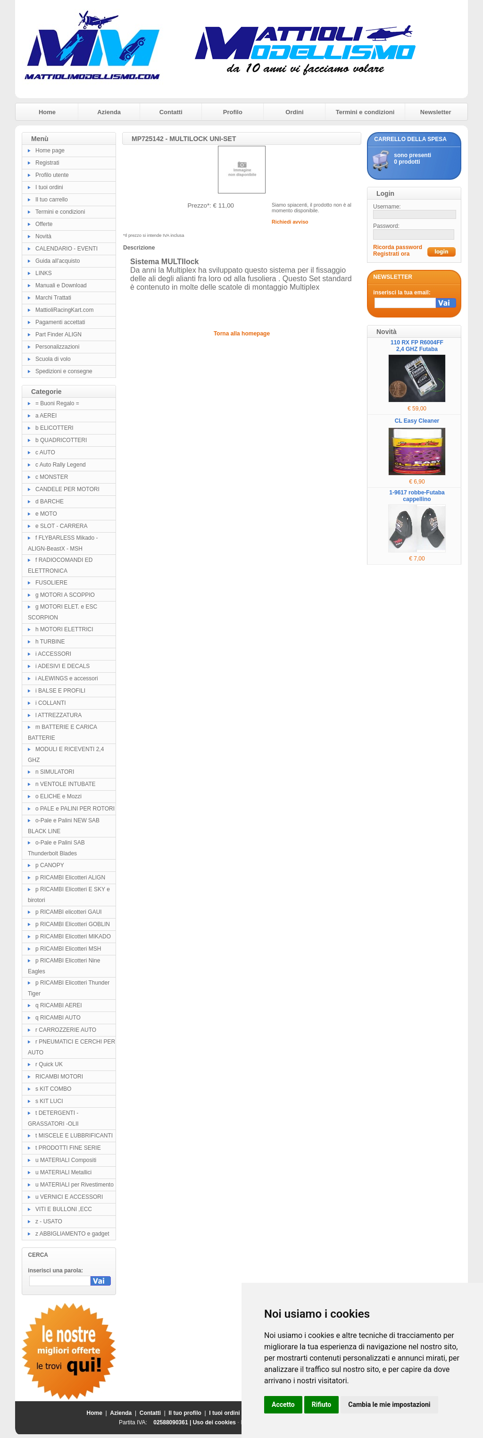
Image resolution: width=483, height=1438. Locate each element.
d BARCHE (49, 501)
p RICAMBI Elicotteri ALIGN (70, 877)
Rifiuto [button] (322, 1404)
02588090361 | (172, 1422)
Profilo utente (52, 175)
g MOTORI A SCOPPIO (65, 595)
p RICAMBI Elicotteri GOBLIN (72, 924)
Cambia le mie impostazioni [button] (389, 1404)
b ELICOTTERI (54, 428)
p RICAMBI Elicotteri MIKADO (73, 936)
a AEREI (46, 415)
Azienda (109, 112)
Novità (43, 236)
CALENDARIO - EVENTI (66, 248)
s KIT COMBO (53, 1089)
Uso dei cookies (214, 1422)
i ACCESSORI (53, 654)
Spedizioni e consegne (63, 371)
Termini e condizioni (365, 112)
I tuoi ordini (49, 187)
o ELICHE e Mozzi (58, 796)
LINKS (43, 273)
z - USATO (48, 1221)
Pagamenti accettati (60, 322)
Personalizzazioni (57, 346)
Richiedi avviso (290, 222)
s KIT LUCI (49, 1101)
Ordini (294, 112)
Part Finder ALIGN (58, 334)
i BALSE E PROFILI (60, 690)
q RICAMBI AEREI (58, 1005)
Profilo (232, 112)
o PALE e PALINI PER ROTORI (75, 808)
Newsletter (435, 112)
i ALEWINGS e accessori (66, 678)
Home (47, 112)
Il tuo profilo (185, 1413)
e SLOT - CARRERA (61, 526)
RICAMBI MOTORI (59, 1076)
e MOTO (46, 513)
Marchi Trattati (53, 297)
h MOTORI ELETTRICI (64, 629)
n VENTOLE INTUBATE (65, 784)
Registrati (47, 162)
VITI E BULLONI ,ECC (63, 1209)
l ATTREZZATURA (58, 715)
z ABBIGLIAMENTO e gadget (72, 1233)
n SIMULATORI (54, 772)
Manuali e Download (61, 285)
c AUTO (45, 452)
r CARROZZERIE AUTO (65, 1030)
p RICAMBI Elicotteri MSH (68, 948)
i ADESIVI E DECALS (62, 666)
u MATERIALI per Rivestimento (74, 1184)
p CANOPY (49, 865)
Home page (50, 150)
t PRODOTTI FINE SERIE (68, 1148)
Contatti (171, 112)
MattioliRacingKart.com (64, 310)
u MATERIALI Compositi (65, 1160)
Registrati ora (391, 254)
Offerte (43, 224)
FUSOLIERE (51, 582)
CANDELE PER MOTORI (67, 489)
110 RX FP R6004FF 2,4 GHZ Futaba (417, 345)
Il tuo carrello (51, 199)
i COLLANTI (50, 703)
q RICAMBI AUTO (58, 1017)
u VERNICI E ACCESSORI (69, 1197)
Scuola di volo (53, 359)
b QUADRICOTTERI (61, 440)
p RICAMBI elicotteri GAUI (68, 912)
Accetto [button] (283, 1404)
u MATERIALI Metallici (63, 1172)
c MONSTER (51, 477)
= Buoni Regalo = (57, 403)
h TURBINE (50, 641)
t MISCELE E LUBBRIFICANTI (74, 1135)
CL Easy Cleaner (417, 421)
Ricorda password (397, 247)
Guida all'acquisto (57, 261)
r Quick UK (49, 1064)
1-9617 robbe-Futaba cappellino (416, 495)
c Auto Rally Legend (60, 464)
